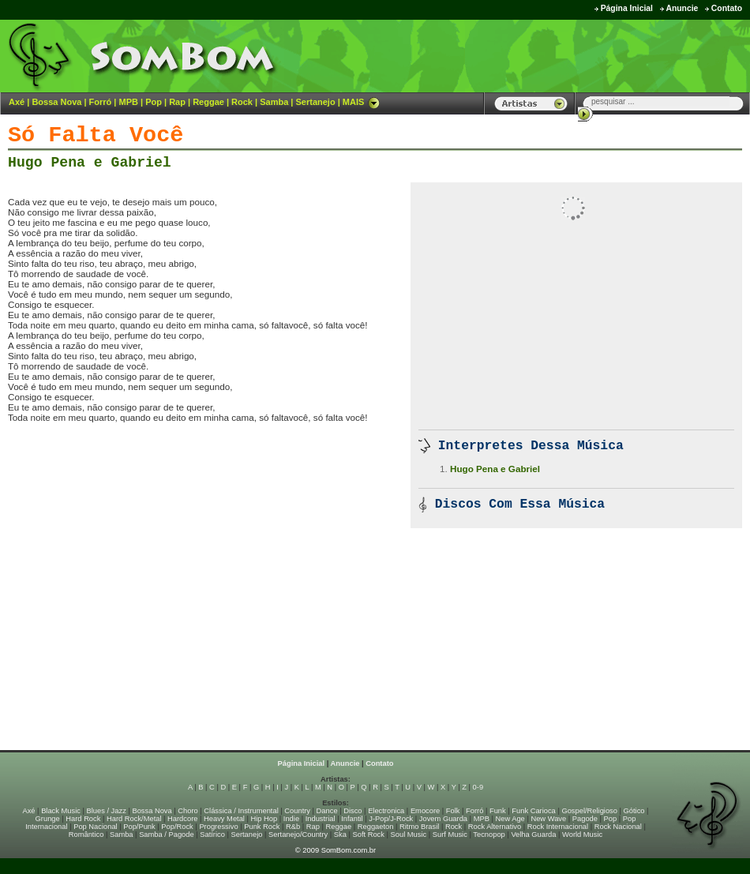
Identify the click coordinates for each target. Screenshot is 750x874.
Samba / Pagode (166, 834)
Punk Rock (261, 827)
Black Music (61, 811)
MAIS (362, 102)
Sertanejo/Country (298, 834)
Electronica (386, 811)
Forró (100, 102)
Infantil (351, 819)
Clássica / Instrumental (241, 811)
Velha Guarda (533, 834)
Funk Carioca (533, 811)
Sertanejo (315, 102)
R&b (293, 827)
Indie (291, 819)
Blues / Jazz (106, 811)
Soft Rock (368, 834)
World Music (582, 834)
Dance (327, 811)
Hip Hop (264, 819)
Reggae (208, 102)
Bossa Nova (56, 102)
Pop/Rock (177, 827)
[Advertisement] (553, 55)
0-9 (478, 787)
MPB (128, 102)
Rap (177, 102)
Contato (726, 8)
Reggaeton (376, 827)
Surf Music (450, 834)
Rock (242, 102)
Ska (340, 834)
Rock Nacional (618, 827)
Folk (453, 811)
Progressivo (218, 827)
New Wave (548, 819)
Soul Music (409, 834)
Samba (274, 102)
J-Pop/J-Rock (391, 819)
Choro (187, 811)
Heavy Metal (224, 819)
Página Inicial (627, 8)
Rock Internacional (557, 827)
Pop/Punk (139, 827)
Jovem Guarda (443, 819)
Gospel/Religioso (589, 811)
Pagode (585, 819)
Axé (16, 102)
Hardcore (182, 819)
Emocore (425, 811)
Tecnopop (488, 834)
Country (297, 811)
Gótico (634, 811)
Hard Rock (83, 819)
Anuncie (682, 8)
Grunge (48, 819)
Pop (153, 102)
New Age (509, 819)
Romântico (86, 834)
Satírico (212, 834)
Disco (352, 811)
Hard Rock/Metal (134, 819)
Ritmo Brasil (419, 827)
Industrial (321, 819)
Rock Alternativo (494, 827)
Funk (497, 811)
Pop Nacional (95, 827)
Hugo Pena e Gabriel (89, 163)
